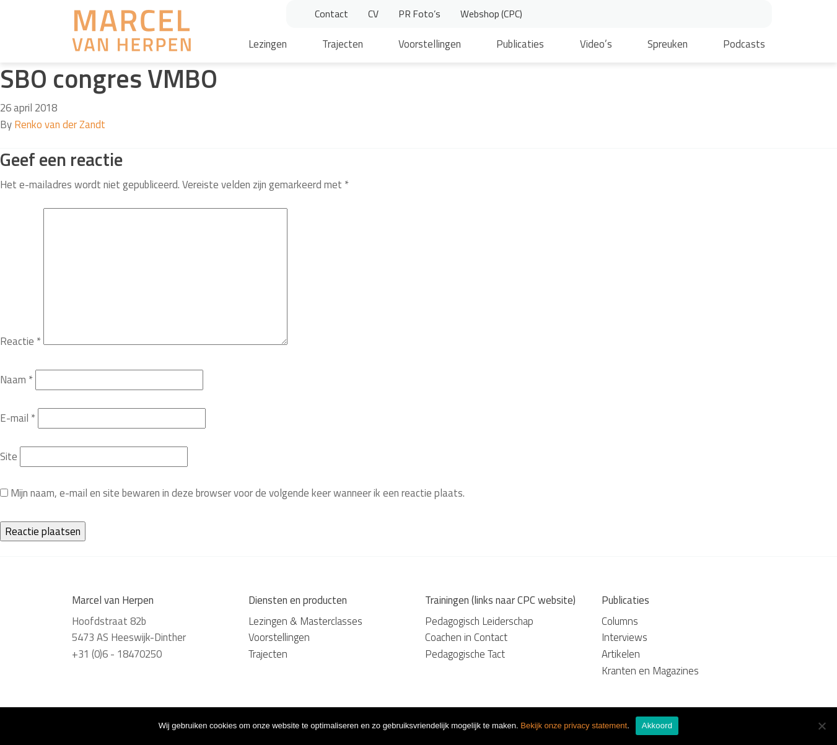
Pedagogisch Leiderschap (479, 621)
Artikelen (621, 654)
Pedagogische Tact (465, 654)
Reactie (20, 341)
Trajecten (342, 44)
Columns (620, 621)
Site (8, 456)
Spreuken (667, 44)
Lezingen (267, 44)
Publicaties (520, 44)
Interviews (624, 637)
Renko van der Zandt (59, 124)
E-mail (17, 418)
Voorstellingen (429, 44)
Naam (16, 380)
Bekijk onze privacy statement (573, 725)
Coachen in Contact (466, 637)
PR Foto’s (419, 13)
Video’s (596, 44)
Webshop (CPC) (491, 13)
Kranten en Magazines (650, 671)
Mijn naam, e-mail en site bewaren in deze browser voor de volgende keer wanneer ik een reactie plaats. (238, 493)
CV (373, 13)
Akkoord (657, 725)
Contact (331, 13)
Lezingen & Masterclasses (305, 621)
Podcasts (744, 44)
